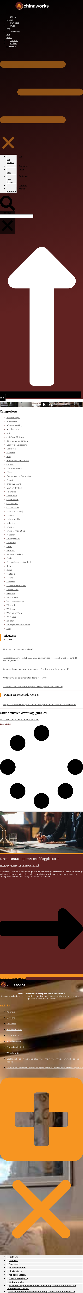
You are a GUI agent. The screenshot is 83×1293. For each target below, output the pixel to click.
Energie (10, 480)
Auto (8, 433)
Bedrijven (11, 449)
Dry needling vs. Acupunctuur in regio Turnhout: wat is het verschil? (36, 669)
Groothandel (12, 507)
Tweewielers (12, 589)
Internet (10, 527)
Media (9, 546)
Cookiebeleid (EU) (15, 1047)
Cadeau (10, 464)
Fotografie (11, 495)
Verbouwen (12, 597)
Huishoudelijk (13, 519)
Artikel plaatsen (16, 190)
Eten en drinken (14, 488)
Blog (8, 456)
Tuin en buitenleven (16, 585)
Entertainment (13, 484)
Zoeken (7, 212)
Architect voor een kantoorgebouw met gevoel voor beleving (33, 686)
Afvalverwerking (14, 425)
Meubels (10, 550)
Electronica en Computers (19, 476)
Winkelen (11, 609)
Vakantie (10, 593)
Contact (14, 40)
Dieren (9, 472)
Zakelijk (10, 621)
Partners (14, 23)
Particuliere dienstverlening (19, 562)
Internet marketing (15, 531)
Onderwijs (11, 558)
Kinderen (10, 535)
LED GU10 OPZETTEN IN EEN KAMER (19, 719)
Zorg (8, 628)
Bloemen (10, 452)
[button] (8, 101)
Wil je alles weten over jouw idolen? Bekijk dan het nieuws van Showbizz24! (39, 704)
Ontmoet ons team (18, 179)
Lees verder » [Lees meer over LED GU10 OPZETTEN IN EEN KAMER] (6, 724)
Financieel (11, 492)
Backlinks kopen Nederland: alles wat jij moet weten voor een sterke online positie (41, 1287)
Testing (9, 578)
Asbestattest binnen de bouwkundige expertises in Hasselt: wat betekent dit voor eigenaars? (40, 659)
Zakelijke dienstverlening (18, 624)
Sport (9, 570)
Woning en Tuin (14, 613)
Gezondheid (12, 503)
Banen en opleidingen (17, 441)
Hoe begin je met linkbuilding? (18, 649)
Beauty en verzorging (16, 445)
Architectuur (12, 429)
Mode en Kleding (14, 554)
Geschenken (12, 499)
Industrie (10, 523)
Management (13, 538)
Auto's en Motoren (15, 437)
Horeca (10, 515)
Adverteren (12, 421)
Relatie (9, 566)
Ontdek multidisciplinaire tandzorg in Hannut (25, 678)
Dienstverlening (14, 468)
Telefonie (10, 574)
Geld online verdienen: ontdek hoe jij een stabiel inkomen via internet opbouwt (44, 1067)
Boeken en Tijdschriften (17, 460)
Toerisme (10, 581)
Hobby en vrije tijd (15, 511)
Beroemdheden (14, 1029)
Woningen (11, 617)
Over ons (15, 171)
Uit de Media (14, 159)
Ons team (11, 1023)
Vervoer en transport (16, 601)
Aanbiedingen (13, 417)
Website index (13, 1053)
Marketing (11, 542)
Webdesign (11, 605)
